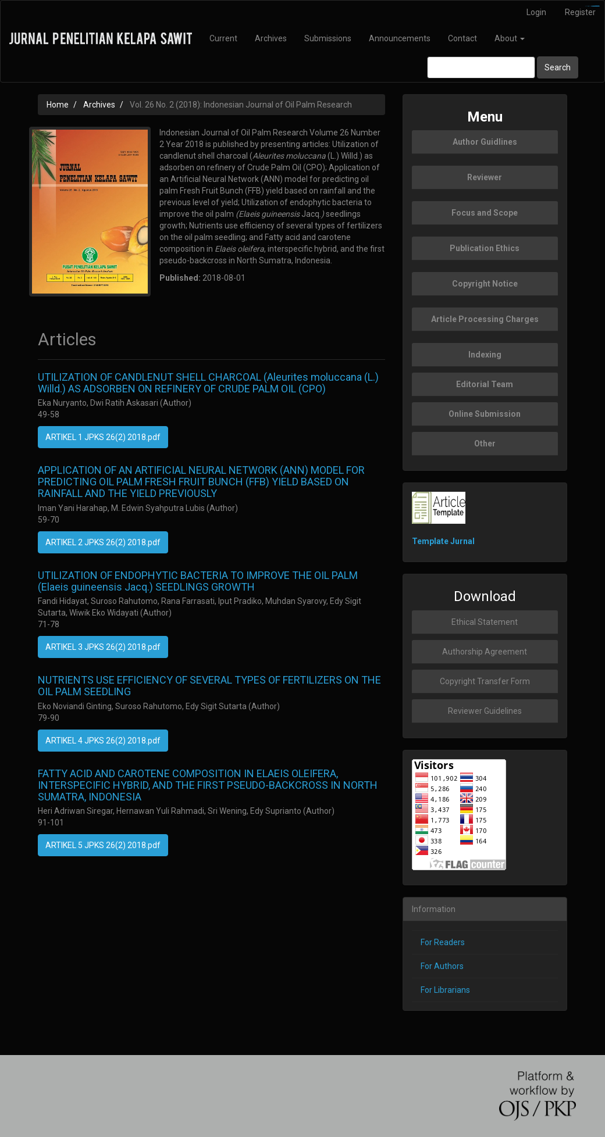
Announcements (399, 38)
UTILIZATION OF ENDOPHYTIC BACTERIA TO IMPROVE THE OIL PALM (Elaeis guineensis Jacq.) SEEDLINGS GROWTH (198, 581)
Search (557, 67)
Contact (462, 38)
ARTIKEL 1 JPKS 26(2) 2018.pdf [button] (103, 437)
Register (580, 12)
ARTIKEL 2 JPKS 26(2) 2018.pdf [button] (103, 542)
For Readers (443, 942)
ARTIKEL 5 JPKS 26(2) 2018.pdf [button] (103, 845)
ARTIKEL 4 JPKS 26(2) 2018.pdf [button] (103, 740)
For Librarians (445, 990)
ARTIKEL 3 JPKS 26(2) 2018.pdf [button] (103, 647)
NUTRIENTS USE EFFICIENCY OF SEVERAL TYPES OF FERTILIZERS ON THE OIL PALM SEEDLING (209, 686)
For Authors (442, 966)
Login (536, 12)
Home (58, 104)
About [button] (509, 38)
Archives (271, 38)
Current (223, 38)
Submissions (327, 38)
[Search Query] (481, 67)
